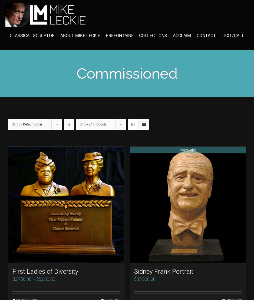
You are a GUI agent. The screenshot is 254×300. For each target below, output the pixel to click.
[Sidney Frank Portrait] (188, 205)
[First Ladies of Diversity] (66, 205)
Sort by (27, 124)
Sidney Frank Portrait (163, 271)
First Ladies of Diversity (45, 271)
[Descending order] (69, 124)
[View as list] (143, 124)
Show (93, 124)
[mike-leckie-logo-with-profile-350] (46, 4)
